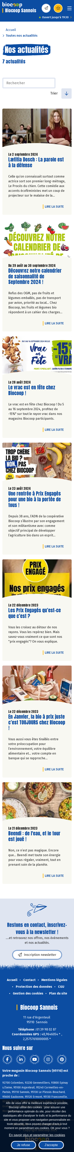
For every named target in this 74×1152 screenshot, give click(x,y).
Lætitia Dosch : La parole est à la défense (36, 162)
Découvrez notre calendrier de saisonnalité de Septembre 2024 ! (35, 276)
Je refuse (23, 1145)
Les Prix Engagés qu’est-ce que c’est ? (34, 613)
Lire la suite (55, 206)
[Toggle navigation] (69, 9)
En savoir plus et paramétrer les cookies (37, 1135)
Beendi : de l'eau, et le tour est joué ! (34, 836)
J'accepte (51, 1145)
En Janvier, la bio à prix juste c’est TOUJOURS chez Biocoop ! (36, 722)
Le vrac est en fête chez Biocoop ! (31, 390)
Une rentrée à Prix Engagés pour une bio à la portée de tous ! (34, 499)
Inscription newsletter (37, 955)
